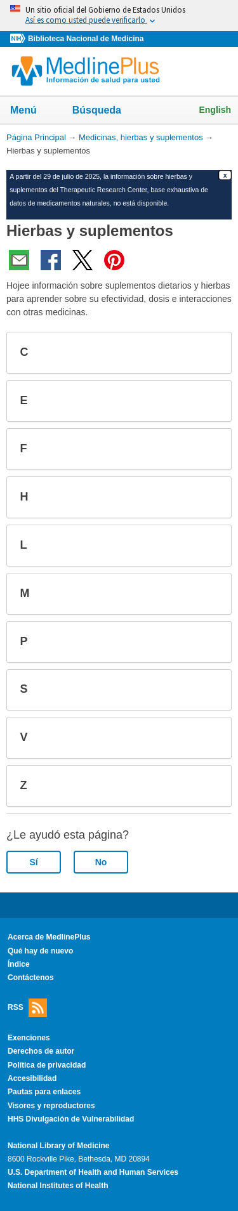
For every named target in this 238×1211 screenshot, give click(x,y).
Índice (19, 964)
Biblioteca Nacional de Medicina (85, 38)
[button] (211, 352)
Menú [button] (31, 111)
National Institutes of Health (58, 1185)
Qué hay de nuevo (40, 950)
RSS (27, 1007)
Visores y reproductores (51, 1105)
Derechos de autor (41, 1051)
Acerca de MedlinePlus (49, 937)
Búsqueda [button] (105, 114)
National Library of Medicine (58, 1145)
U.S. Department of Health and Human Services (93, 1172)
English (215, 110)
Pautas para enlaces (44, 1091)
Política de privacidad (47, 1065)
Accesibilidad (32, 1078)
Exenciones (29, 1037)
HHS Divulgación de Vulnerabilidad (71, 1119)
